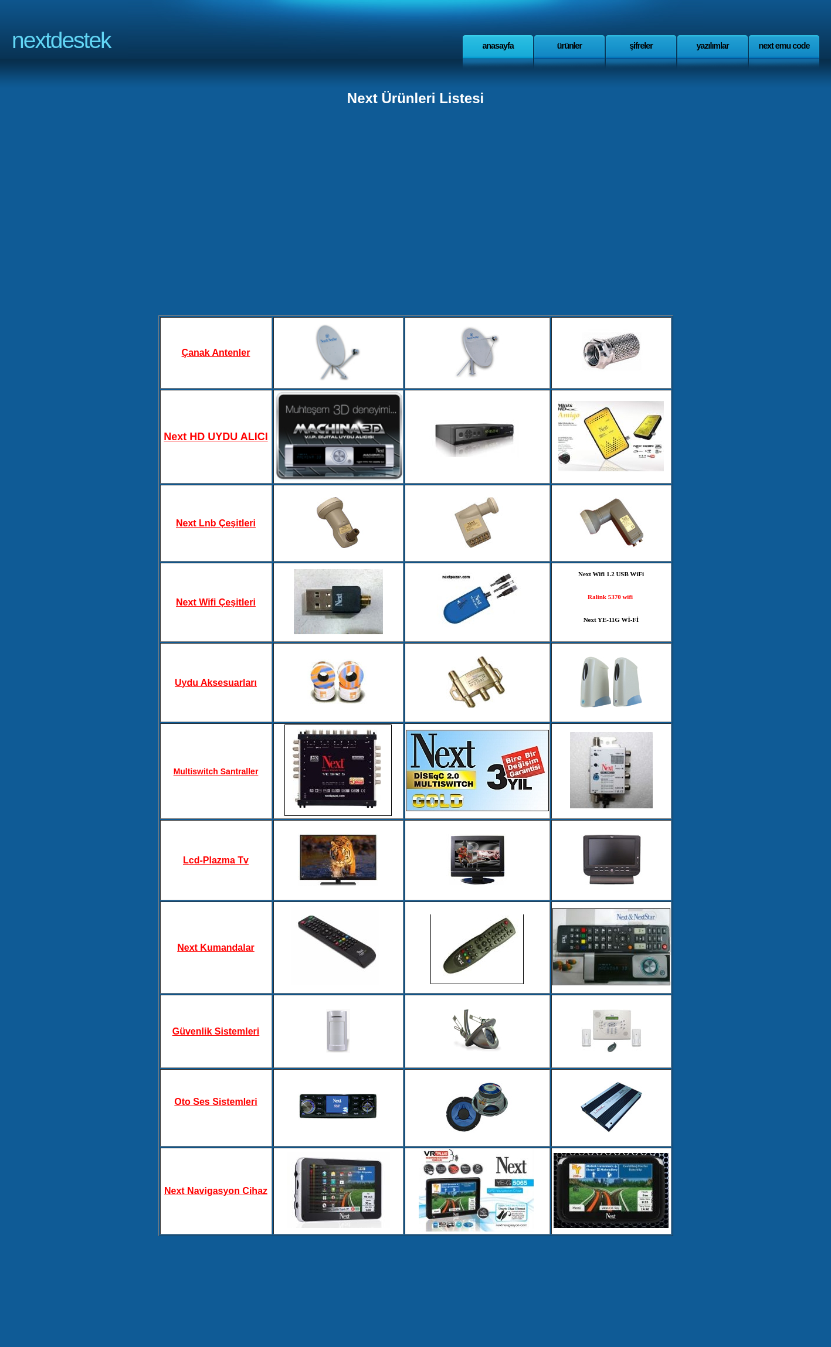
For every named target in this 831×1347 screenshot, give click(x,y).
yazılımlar (712, 45)
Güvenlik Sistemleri (216, 1031)
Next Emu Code (783, 45)
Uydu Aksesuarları (216, 683)
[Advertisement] (416, 212)
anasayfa (497, 45)
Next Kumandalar (216, 948)
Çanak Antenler (216, 353)
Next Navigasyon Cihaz (215, 1191)
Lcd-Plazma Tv (216, 860)
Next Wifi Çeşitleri (216, 602)
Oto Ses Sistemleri (215, 1102)
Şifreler (641, 45)
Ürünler (569, 45)
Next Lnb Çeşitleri (216, 523)
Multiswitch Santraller (216, 771)
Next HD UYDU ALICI (215, 437)
